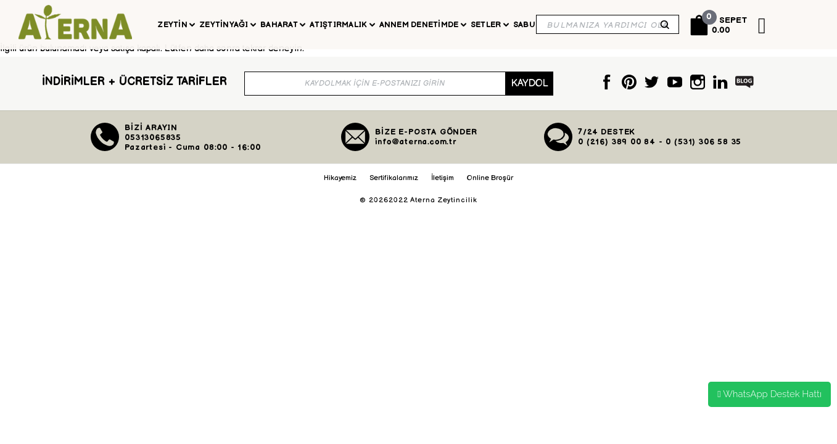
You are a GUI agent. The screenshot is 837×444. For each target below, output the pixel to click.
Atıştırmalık (342, 25)
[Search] (607, 24)
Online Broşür (490, 186)
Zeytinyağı (227, 25)
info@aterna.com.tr (415, 150)
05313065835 (153, 145)
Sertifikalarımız (393, 186)
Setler (490, 25)
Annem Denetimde (422, 25)
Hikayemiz (340, 186)
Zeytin (176, 25)
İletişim (442, 186)
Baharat (282, 25)
